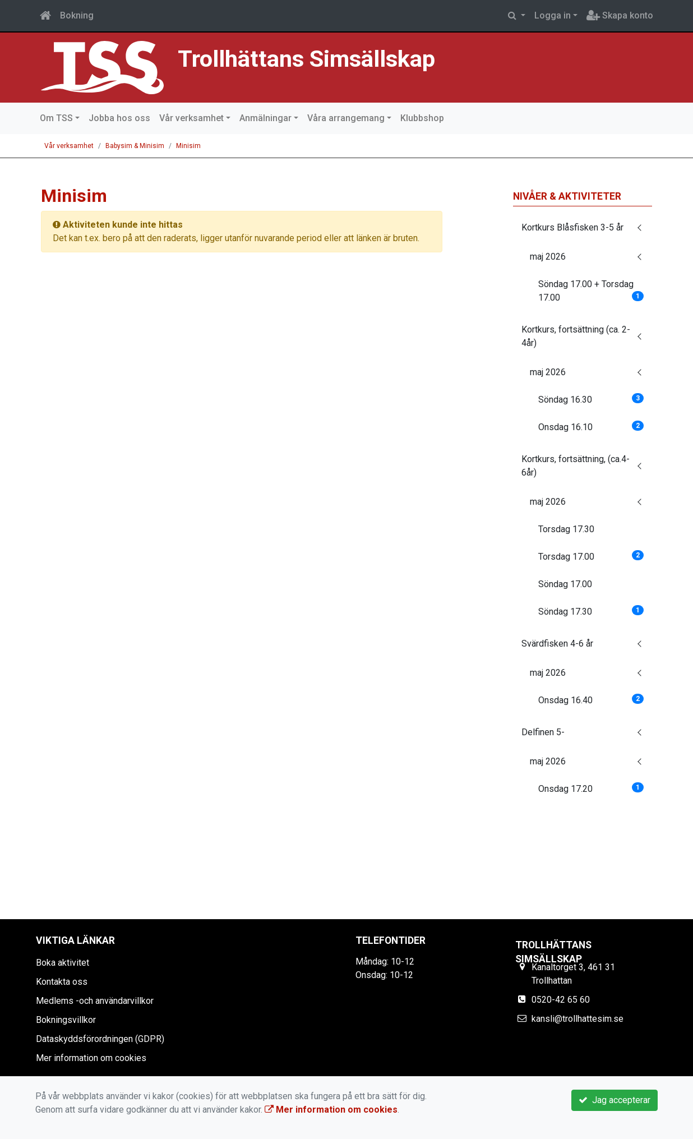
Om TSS (56, 118)
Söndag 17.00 (565, 584)
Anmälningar (265, 118)
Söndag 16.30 (591, 399)
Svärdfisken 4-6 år (557, 643)
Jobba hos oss (119, 118)
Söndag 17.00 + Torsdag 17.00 (591, 291)
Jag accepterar (614, 1100)
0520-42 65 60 (561, 999)
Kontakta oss (61, 981)
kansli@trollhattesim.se (577, 1018)
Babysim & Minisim (134, 146)
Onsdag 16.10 (591, 426)
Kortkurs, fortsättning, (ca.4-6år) (575, 466)
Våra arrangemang (346, 118)
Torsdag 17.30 (566, 529)
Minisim (188, 146)
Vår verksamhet (191, 118)
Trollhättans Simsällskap (311, 58)
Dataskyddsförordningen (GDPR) (100, 1039)
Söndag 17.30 (591, 611)
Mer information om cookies (91, 1058)
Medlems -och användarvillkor (95, 1000)
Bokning (77, 15)
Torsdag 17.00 (591, 556)
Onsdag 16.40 (591, 699)
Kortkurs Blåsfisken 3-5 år (572, 227)
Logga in (552, 15)
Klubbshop (422, 118)
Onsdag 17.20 (591, 788)
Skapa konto (619, 15)
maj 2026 (548, 256)
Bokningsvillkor (66, 1020)
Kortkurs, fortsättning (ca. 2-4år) (575, 336)
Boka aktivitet (62, 962)
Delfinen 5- (543, 732)
